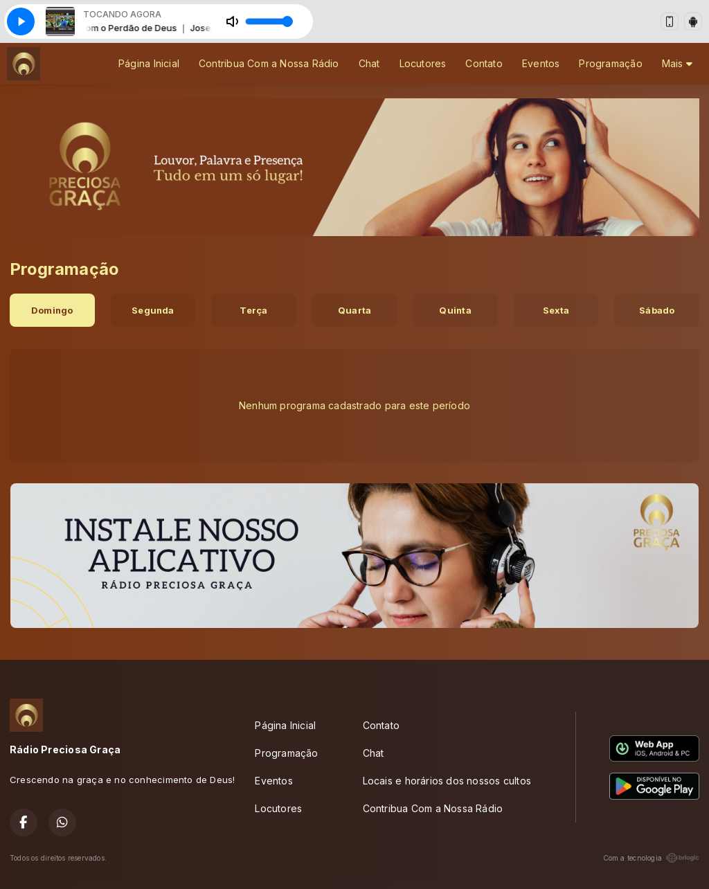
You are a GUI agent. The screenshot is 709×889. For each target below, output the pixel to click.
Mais (677, 63)
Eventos (540, 63)
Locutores (423, 63)
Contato (483, 63)
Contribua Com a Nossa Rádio (269, 63)
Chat (369, 63)
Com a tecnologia (651, 858)
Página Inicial (148, 63)
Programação (610, 63)
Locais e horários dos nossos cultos (447, 781)
